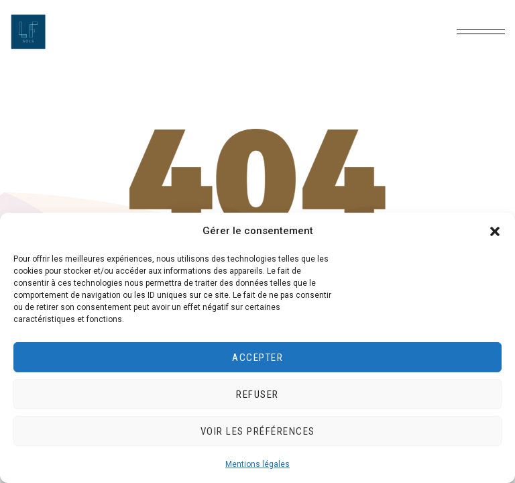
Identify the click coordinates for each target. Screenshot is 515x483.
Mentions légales (257, 464)
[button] (495, 231)
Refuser (257, 394)
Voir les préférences (258, 431)
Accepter (257, 358)
